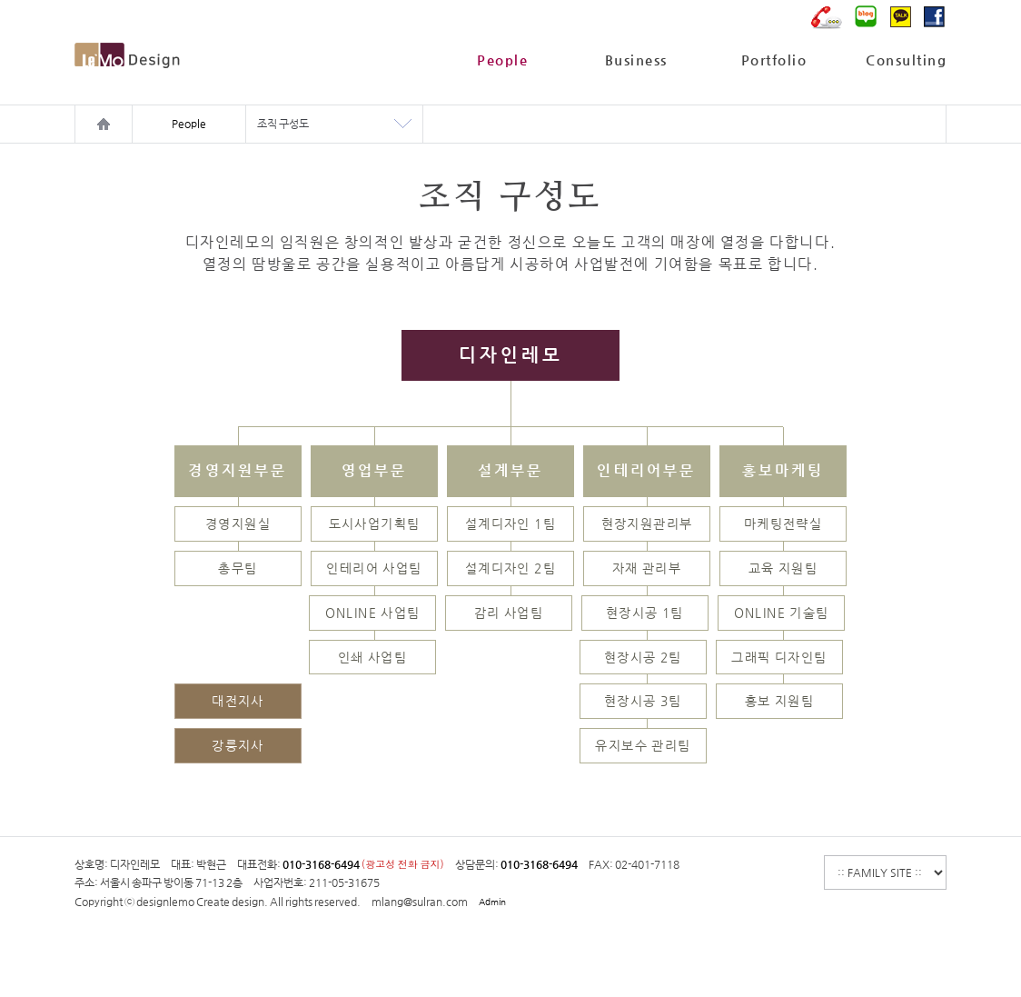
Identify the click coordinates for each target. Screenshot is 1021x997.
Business (636, 59)
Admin (492, 902)
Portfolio (774, 59)
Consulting (906, 59)
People (502, 59)
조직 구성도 (283, 123)
